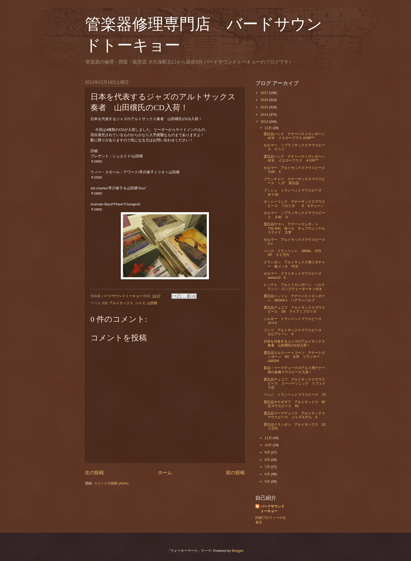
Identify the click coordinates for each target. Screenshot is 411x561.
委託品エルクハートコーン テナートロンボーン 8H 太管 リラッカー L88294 (294, 357)
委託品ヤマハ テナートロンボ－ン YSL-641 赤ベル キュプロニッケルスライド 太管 (294, 228)
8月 (267, 460)
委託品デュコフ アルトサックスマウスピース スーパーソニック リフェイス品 (295, 383)
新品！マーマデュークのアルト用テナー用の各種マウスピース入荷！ (294, 370)
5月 (267, 481)
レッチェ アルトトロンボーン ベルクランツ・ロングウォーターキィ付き (294, 287)
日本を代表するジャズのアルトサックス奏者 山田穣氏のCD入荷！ (294, 343)
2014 (265, 114)
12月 (268, 128)
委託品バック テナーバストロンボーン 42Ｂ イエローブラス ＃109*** (296, 158)
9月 (267, 452)
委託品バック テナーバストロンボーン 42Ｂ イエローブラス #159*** (296, 136)
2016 (265, 100)
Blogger (237, 551)
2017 (265, 93)
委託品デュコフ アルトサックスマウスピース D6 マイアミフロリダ (294, 309)
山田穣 (152, 303)
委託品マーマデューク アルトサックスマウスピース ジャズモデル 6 (294, 415)
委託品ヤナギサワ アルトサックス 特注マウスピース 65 (294, 404)
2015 (265, 107)
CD (104, 303)
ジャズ (140, 303)
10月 (268, 445)
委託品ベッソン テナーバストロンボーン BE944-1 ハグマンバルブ (294, 298)
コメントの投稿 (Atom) (111, 483)
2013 (265, 122)
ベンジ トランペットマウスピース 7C (295, 395)
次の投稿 (94, 472)
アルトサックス (121, 303)
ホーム (165, 472)
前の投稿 (235, 472)
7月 (267, 467)
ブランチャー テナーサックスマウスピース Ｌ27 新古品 (294, 181)
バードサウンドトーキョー (272, 508)
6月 (267, 474)
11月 (268, 438)
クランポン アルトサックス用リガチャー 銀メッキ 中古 (294, 264)
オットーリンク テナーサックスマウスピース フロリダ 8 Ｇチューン (294, 203)
